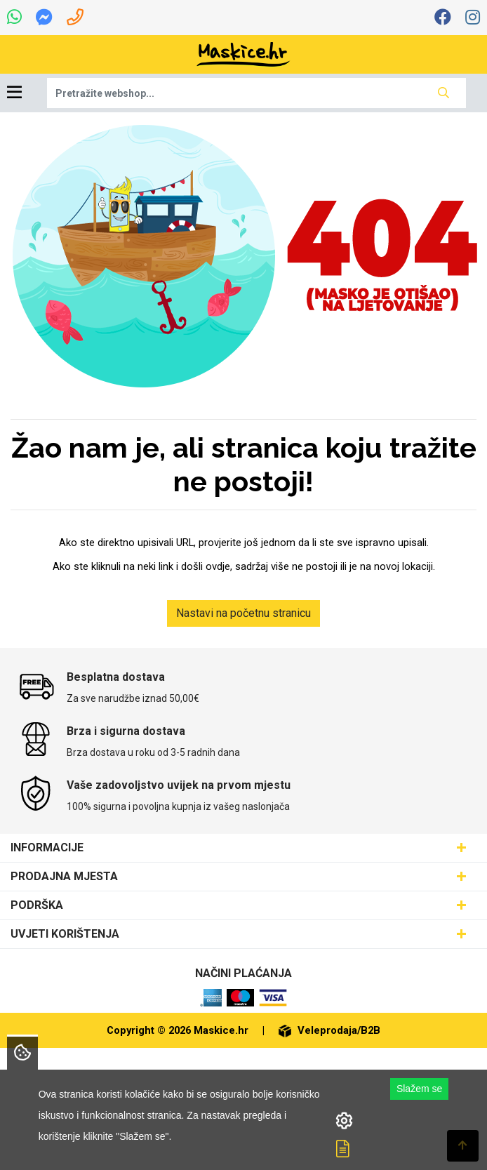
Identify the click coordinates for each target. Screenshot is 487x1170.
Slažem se (419, 1088)
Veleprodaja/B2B (329, 1030)
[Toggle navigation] (14, 93)
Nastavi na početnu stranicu (243, 613)
